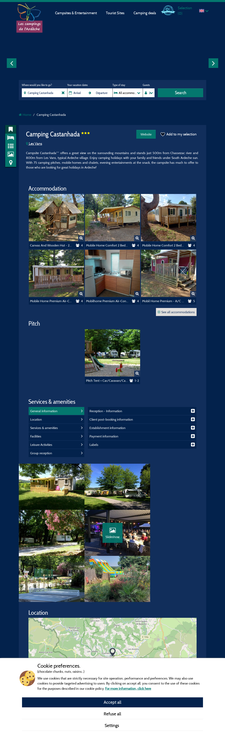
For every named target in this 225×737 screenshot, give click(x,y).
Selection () (185, 10)
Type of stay (118, 85)
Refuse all (112, 713)
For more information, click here (128, 688)
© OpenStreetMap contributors (175, 652)
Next (213, 63)
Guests (146, 85)
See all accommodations (176, 312)
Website (145, 134)
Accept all (112, 702)
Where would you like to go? (37, 85)
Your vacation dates (77, 85)
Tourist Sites (115, 13)
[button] (112, 610)
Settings (112, 725)
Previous (11, 63)
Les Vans (34, 143)
